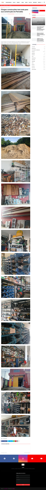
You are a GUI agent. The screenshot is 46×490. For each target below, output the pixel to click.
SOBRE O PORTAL (5, 5)
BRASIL (23, 2)
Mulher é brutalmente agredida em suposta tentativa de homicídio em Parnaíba (41, 34)
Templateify (6, 488)
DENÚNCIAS (38, 48)
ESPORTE (39, 2)
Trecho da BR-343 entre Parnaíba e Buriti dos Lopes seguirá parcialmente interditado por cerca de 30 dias (41, 28)
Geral (38, 56)
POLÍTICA (38, 67)
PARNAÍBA (38, 61)
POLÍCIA (38, 64)
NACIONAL (38, 59)
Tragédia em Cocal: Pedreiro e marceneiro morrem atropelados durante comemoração (40, 39)
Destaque (38, 51)
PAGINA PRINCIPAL (9, 2)
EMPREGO (38, 53)
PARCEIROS (35, 2)
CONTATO (10, 5)
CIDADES (18, 2)
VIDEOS (26, 2)
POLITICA (30, 2)
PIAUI (38, 62)
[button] (42, 2)
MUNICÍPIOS (38, 58)
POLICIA (14, 2)
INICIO (2, 5)
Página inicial (3, 7)
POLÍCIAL (38, 66)
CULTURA (38, 46)
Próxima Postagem (27, 452)
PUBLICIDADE (7, 7)
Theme (14, 488)
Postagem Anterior (4, 452)
